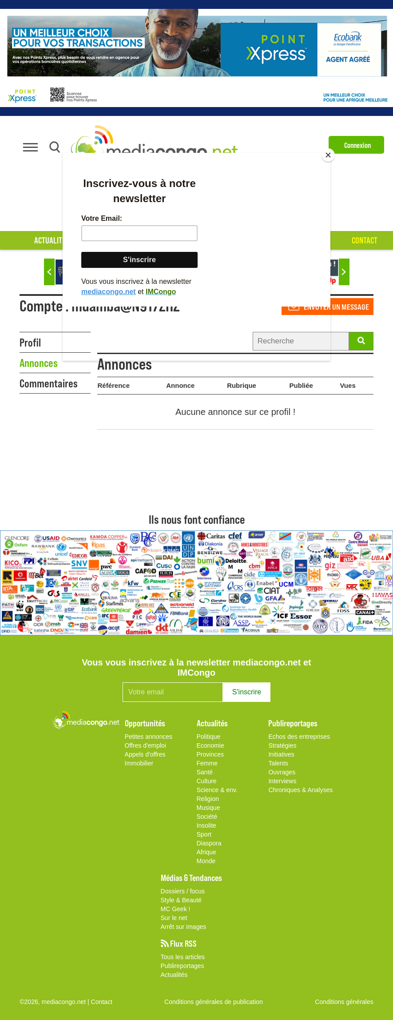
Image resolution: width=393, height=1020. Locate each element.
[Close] (328, 155)
